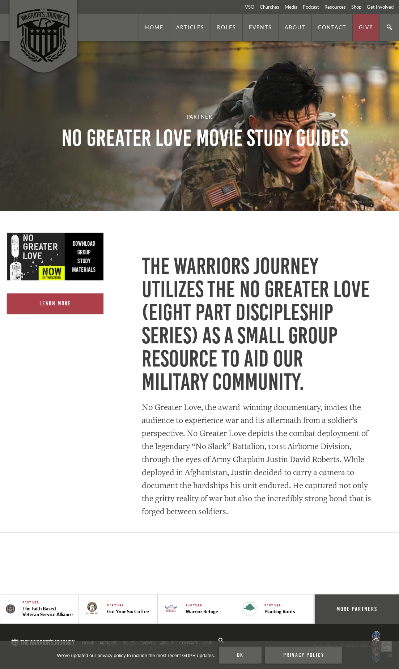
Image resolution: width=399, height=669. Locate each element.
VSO (249, 7)
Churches (269, 7)
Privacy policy (303, 655)
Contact (332, 27)
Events (260, 27)
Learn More (55, 303)
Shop (356, 7)
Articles (190, 27)
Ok (240, 655)
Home (154, 27)
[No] (390, 655)
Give (366, 27)
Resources (335, 7)
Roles (226, 27)
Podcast (311, 7)
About (295, 27)
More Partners (356, 609)
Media (291, 7)
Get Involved (380, 7)
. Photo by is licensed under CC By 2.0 (358, 201)
